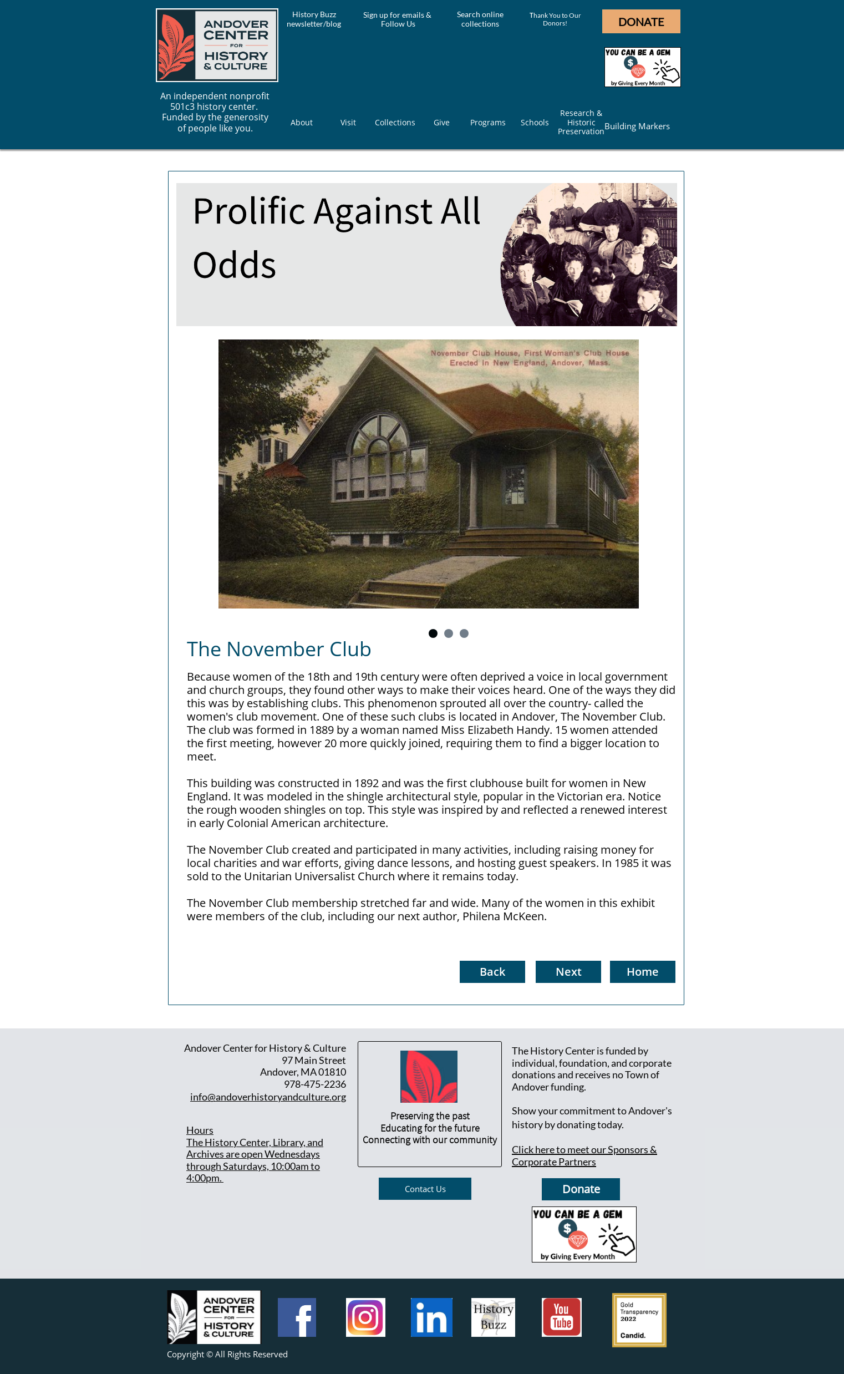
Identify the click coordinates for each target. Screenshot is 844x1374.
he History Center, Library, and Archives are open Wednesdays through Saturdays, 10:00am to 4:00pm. (254, 1160)
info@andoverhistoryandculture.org (268, 1097)
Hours (199, 1130)
